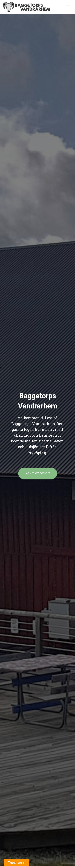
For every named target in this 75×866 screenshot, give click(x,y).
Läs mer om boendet (37, 473)
